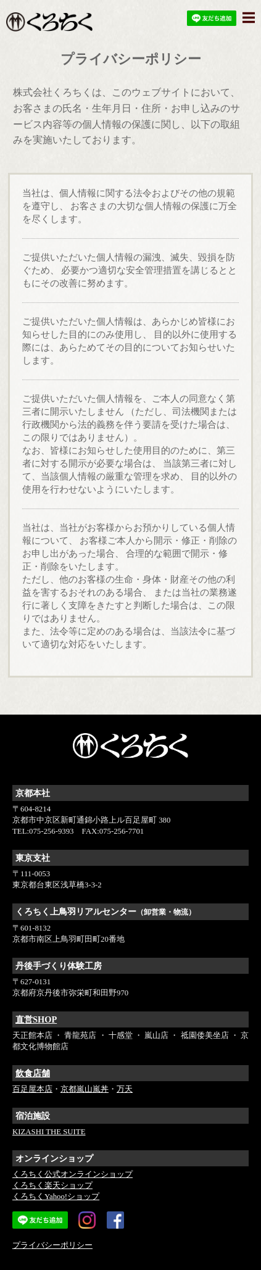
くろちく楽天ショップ (52, 1185)
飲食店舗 (32, 1073)
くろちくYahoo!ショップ (55, 1196)
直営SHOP (36, 1019)
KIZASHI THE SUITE (48, 1131)
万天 (125, 1089)
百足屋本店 (32, 1089)
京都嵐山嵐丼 (84, 1089)
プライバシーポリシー (52, 1245)
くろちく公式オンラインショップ (72, 1174)
